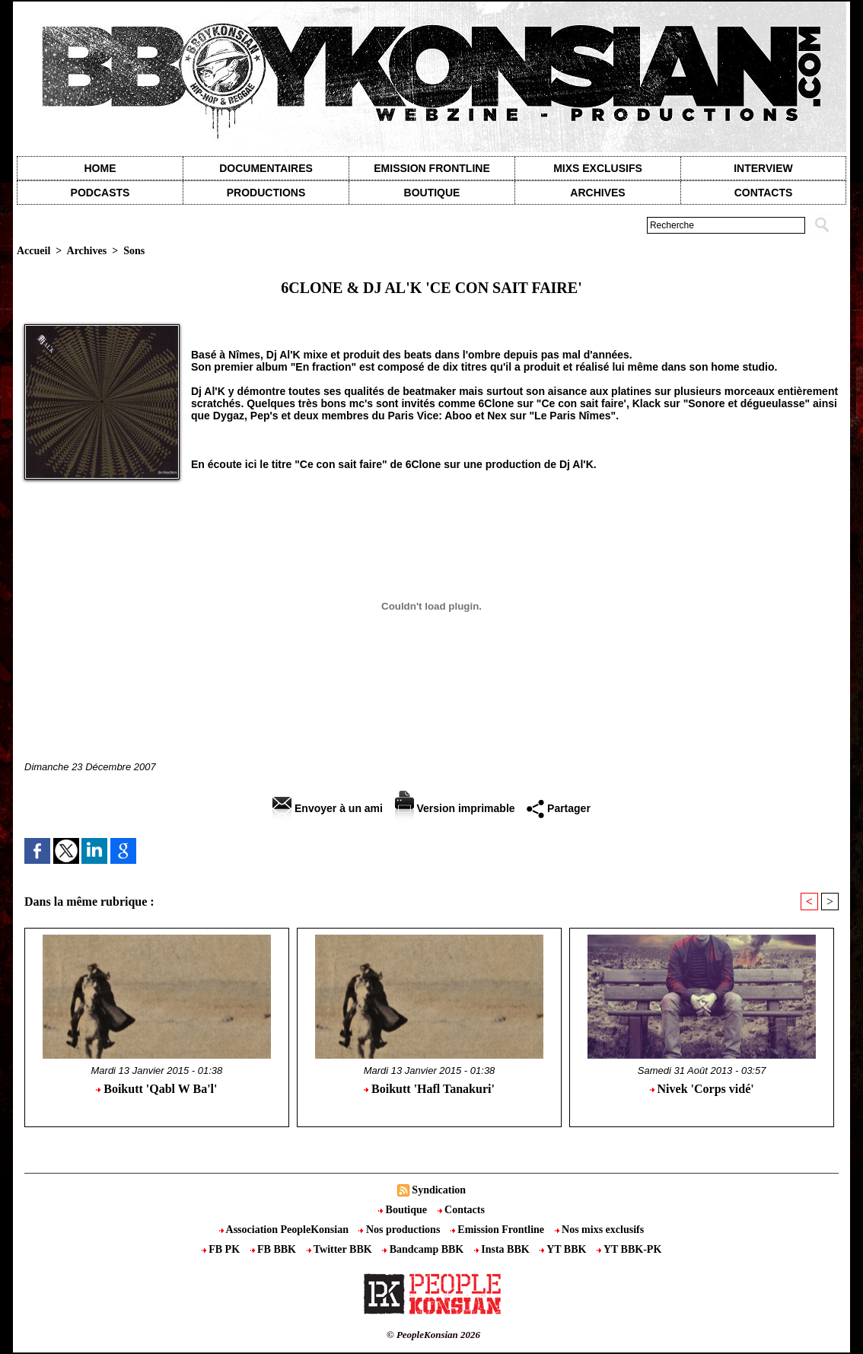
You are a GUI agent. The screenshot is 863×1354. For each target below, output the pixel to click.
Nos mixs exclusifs (600, 1229)
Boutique (432, 192)
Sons (134, 250)
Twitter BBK (341, 1249)
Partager (559, 808)
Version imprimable (455, 808)
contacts (763, 192)
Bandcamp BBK (424, 1249)
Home (100, 168)
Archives (597, 192)
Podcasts (100, 192)
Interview (763, 168)
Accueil (33, 250)
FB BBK (274, 1249)
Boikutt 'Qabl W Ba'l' (156, 1088)
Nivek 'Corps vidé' (702, 1088)
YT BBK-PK (629, 1249)
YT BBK (564, 1249)
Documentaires (266, 168)
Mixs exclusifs (597, 168)
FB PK (222, 1249)
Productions (266, 192)
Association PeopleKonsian (285, 1229)
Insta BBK (503, 1249)
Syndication (439, 1190)
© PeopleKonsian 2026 (433, 1334)
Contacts (461, 1209)
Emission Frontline (431, 168)
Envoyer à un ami (327, 808)
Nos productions (400, 1229)
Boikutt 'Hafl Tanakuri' (429, 1088)
